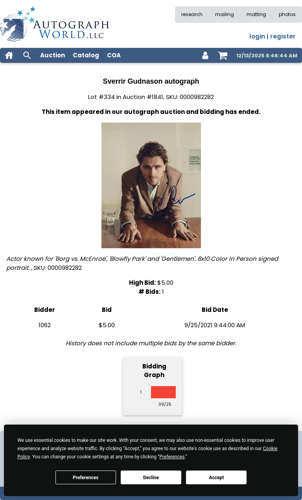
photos (287, 14)
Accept (216, 477)
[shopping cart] (222, 55)
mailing (224, 14)
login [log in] (257, 36)
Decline (151, 477)
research (192, 14)
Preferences (86, 477)
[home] (9, 55)
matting (256, 14)
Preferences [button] (171, 457)
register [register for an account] (283, 36)
